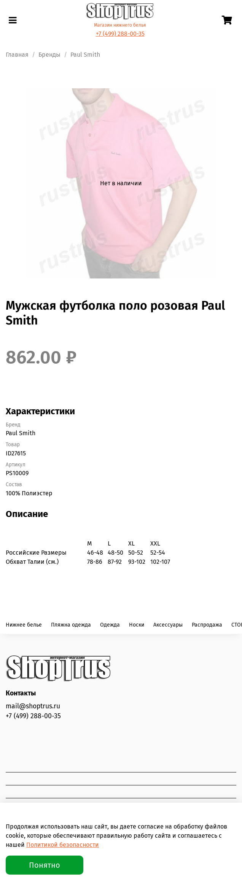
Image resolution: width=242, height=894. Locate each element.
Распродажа (207, 625)
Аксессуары (168, 625)
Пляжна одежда (71, 625)
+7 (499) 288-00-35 (120, 33)
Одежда (110, 625)
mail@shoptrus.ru (33, 706)
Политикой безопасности (62, 844)
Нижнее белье (24, 625)
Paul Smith (85, 54)
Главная (17, 54)
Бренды (49, 54)
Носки (136, 625)
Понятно (44, 865)
